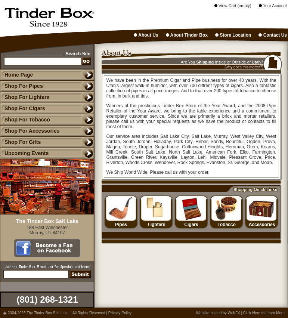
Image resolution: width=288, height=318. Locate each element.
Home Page (18, 75)
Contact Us (272, 35)
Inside (220, 62)
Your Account (273, 5)
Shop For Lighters (25, 97)
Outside (239, 62)
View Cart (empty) (232, 5)
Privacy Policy (119, 313)
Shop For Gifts (20, 142)
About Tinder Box (187, 35)
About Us (146, 35)
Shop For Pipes (21, 86)
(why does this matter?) (243, 67)
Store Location (233, 35)
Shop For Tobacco (25, 120)
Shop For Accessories (29, 131)
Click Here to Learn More (264, 313)
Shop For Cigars (22, 108)
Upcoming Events (24, 153)
